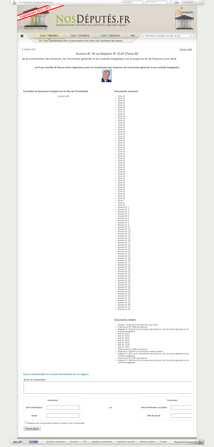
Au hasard (117, 41)
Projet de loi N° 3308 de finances (132, 349)
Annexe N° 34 (124, 278)
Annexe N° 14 (124, 236)
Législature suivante (126, 444)
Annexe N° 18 (124, 245)
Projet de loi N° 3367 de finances (132, 358)
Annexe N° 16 (124, 240)
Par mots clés (92, 41)
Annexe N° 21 (124, 251)
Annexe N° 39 (124, 289)
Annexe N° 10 (124, 227)
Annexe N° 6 (123, 218)
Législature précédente (101, 444)
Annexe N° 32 (124, 274)
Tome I (121, 200)
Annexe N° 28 (124, 265)
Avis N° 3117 (124, 347)
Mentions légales (147, 444)
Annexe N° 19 (124, 247)
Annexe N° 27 (124, 263)
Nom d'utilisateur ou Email (154, 410)
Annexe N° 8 (123, 223)
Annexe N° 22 (124, 254)
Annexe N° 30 (124, 269)
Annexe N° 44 (124, 300)
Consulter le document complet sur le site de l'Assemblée (55, 91)
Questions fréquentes (55, 444)
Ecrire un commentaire (35, 380)
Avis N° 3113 (124, 338)
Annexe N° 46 (124, 305)
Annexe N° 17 (124, 243)
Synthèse (106, 41)
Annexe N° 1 (123, 207)
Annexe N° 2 (123, 209)
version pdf (63, 96)
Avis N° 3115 (124, 342)
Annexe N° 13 (124, 234)
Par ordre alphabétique (51, 41)
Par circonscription (74, 41)
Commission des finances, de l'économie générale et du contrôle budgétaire (136, 67)
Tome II (121, 203)
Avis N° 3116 (124, 345)
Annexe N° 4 (123, 214)
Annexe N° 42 (124, 296)
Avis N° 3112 (124, 336)
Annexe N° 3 (123, 211)
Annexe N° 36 (124, 282)
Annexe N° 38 (124, 287)
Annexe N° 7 (123, 220)
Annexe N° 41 (124, 294)
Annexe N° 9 (123, 225)
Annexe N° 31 (124, 271)
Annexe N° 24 (124, 258)
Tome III (121, 96)
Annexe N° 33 (124, 276)
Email (34, 418)
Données (74, 444)
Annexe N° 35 (124, 280)
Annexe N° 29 (124, 267)
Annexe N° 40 (124, 291)
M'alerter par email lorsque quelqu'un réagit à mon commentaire (56, 425)
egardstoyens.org (185, 444)
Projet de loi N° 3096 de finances (132, 327)
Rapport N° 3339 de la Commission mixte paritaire (140, 351)
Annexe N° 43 (124, 298)
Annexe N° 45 (124, 302)
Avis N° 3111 (124, 334)
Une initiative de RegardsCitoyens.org (35, 2)
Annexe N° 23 (124, 256)
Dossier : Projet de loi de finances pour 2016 (138, 325)
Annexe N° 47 (124, 307)
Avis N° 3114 (124, 340)
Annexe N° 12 (124, 231)
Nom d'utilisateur (34, 410)
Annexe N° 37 (124, 285)
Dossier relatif (186, 49)
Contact (163, 444)
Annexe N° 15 (124, 238)
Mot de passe (153, 418)
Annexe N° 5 (123, 216)
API (84, 444)
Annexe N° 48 (124, 309)
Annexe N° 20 (124, 249)
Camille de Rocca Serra (58, 67)
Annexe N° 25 (124, 260)
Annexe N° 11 (124, 229)
